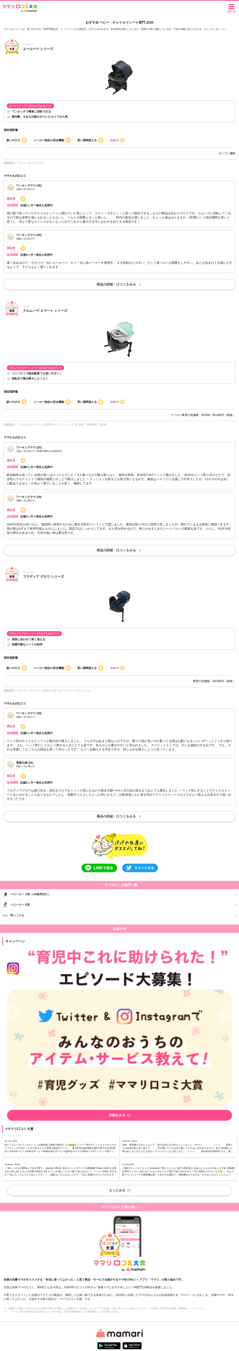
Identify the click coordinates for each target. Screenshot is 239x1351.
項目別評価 (11, 130)
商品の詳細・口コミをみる (120, 284)
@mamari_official (130, 1141)
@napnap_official (12, 1164)
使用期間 (12, 205)
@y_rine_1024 (10, 1141)
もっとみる (119, 1190)
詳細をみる (119, 1115)
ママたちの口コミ (15, 175)
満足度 (11, 198)
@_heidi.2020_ (128, 1164)
